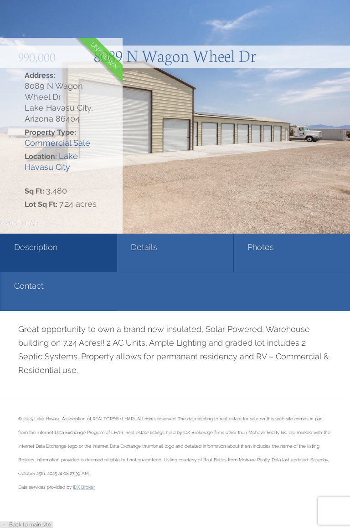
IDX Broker (84, 487)
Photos (260, 247)
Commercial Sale (57, 143)
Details (144, 247)
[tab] (58, 253)
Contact (29, 286)
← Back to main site (26, 524)
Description (35, 247)
